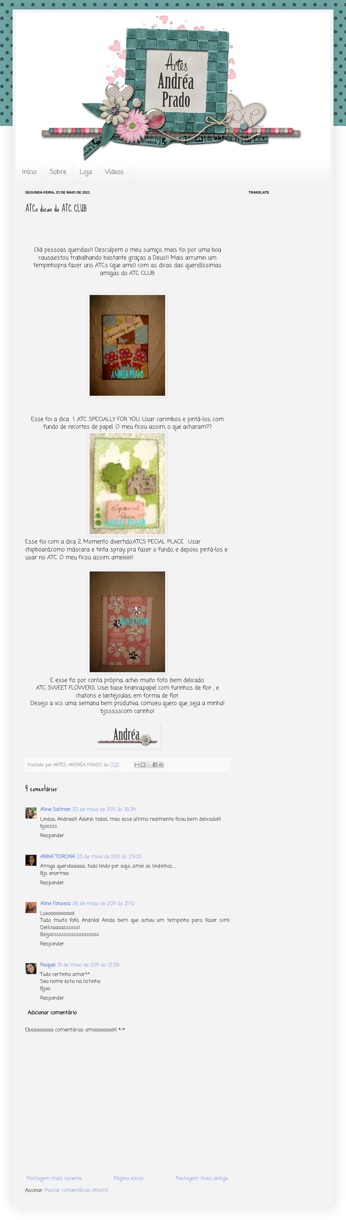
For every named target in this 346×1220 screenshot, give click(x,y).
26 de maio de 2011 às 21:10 (103, 904)
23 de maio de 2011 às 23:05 (109, 857)
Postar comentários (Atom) (76, 1190)
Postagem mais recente (54, 1179)
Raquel (47, 965)
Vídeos (114, 172)
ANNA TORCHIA (57, 857)
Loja (86, 172)
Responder (52, 836)
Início (29, 172)
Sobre (58, 172)
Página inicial (128, 1179)
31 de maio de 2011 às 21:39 (88, 965)
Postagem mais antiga (202, 1179)
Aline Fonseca (55, 904)
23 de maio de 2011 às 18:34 (104, 810)
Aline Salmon (55, 810)
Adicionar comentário (52, 1013)
